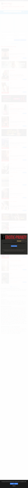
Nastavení (12, 483)
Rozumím (16, 483)
